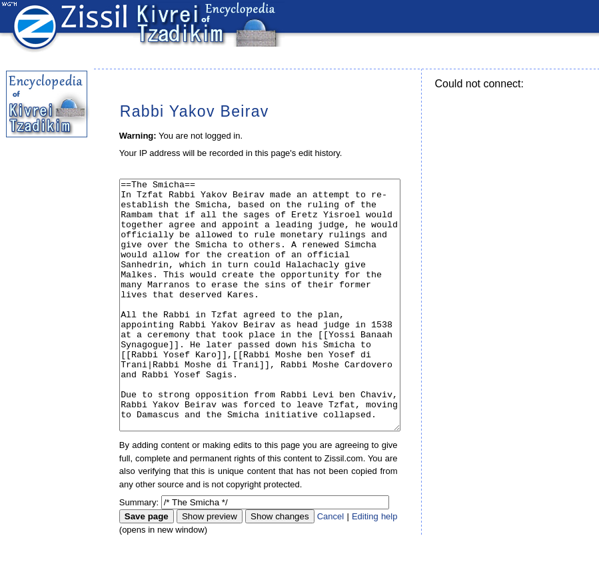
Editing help (375, 566)
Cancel (330, 566)
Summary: (139, 552)
